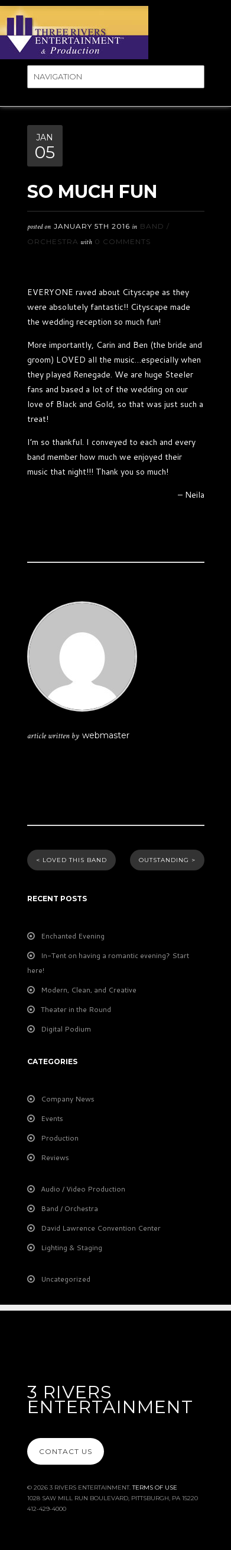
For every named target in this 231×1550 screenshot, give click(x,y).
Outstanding (167, 860)
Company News (68, 1099)
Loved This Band (71, 860)
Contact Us (65, 1451)
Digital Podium (66, 1029)
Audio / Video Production (83, 1189)
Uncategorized (65, 1279)
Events (52, 1118)
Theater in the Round (76, 1009)
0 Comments (123, 241)
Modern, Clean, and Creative (88, 990)
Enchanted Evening (73, 936)
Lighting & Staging (71, 1247)
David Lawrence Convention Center (101, 1228)
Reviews (55, 1157)
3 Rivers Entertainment (110, 1399)
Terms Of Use (154, 1487)
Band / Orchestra (69, 1208)
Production (60, 1138)
